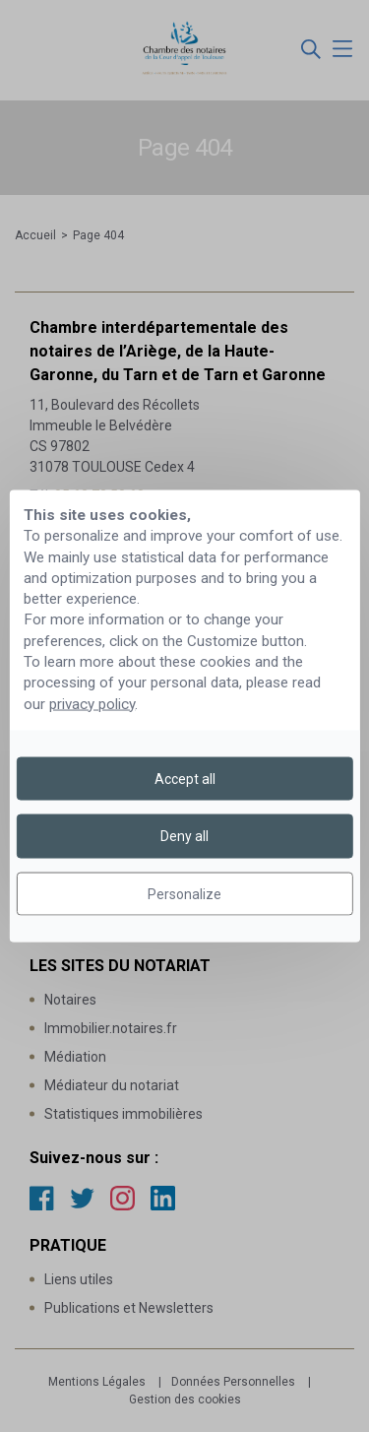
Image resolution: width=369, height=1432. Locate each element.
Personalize (184, 893)
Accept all (184, 779)
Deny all (184, 836)
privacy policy (92, 703)
